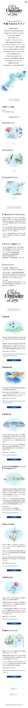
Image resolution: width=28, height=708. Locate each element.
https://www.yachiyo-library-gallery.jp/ (10, 512)
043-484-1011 (13, 667)
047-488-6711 (13, 452)
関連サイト (14, 689)
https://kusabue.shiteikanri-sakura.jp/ (10, 619)
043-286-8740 (13, 351)
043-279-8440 (13, 398)
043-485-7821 (13, 616)
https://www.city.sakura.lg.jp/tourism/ (10, 565)
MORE (14, 143)
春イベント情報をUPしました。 (8, 111)
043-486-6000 (13, 563)
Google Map (14, 360)
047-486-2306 (5, 508)
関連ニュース (14, 694)
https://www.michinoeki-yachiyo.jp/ (9, 455)
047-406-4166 (5, 510)
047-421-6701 (21, 257)
